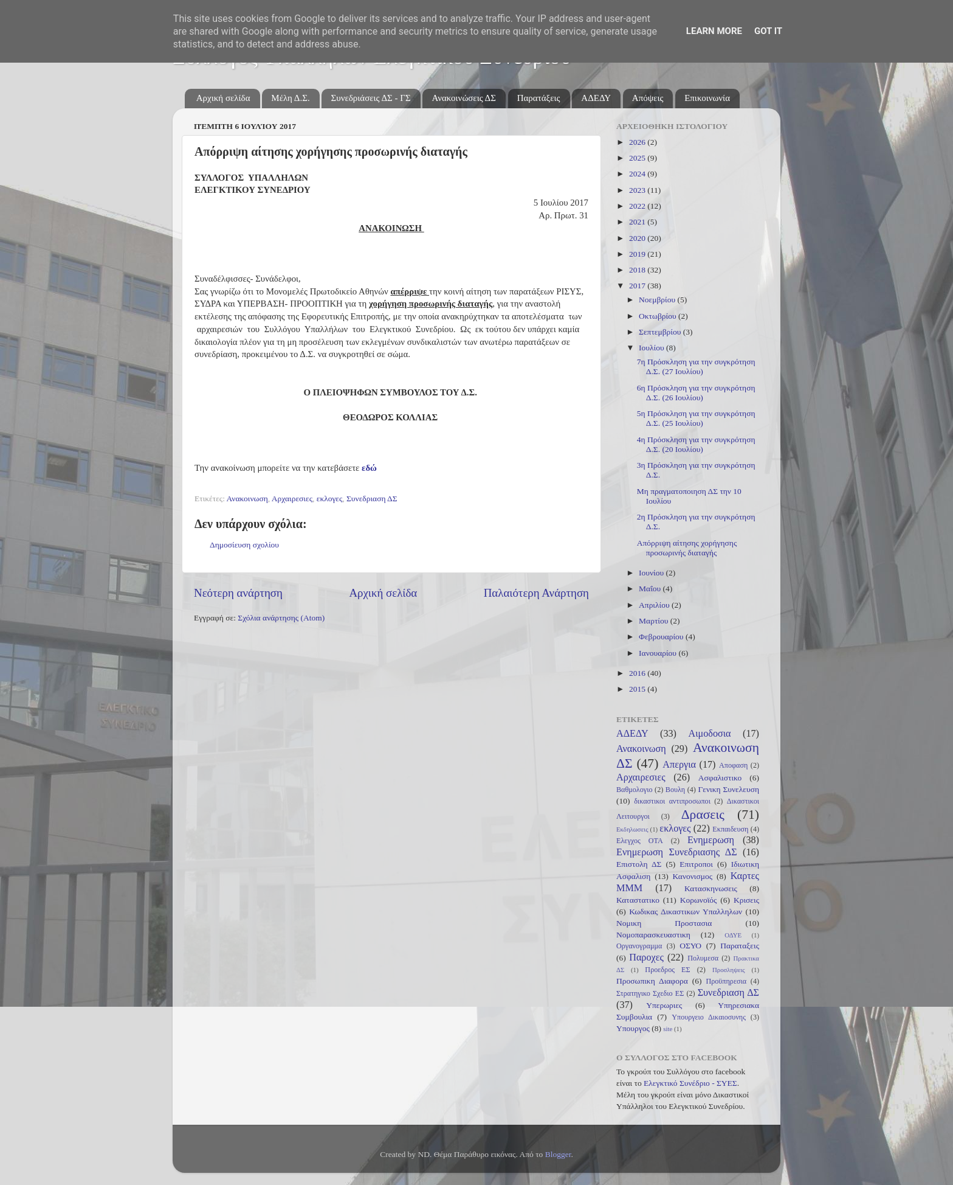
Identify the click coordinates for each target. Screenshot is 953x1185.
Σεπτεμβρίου (661, 331)
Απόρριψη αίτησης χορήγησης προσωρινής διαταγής (687, 547)
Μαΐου (651, 588)
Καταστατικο (637, 900)
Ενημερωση (710, 840)
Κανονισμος (693, 876)
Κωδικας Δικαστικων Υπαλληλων (685, 911)
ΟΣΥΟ (690, 945)
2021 (638, 221)
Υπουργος (633, 1028)
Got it (768, 31)
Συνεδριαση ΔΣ (371, 498)
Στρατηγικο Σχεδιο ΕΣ (650, 993)
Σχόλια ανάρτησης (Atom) (281, 617)
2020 (638, 238)
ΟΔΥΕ (732, 935)
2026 (638, 142)
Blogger (558, 1154)
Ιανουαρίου (658, 653)
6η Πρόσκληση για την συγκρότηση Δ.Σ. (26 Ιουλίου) (696, 392)
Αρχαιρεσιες (292, 498)
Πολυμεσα (702, 958)
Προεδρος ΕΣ (667, 969)
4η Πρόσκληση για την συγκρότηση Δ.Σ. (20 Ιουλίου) (696, 444)
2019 (638, 254)
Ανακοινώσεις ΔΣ (463, 98)
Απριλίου (655, 605)
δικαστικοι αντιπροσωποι (672, 801)
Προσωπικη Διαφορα (652, 980)
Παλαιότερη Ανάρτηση (536, 592)
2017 (638, 285)
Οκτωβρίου (658, 316)
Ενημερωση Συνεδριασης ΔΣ (676, 852)
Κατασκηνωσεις (710, 888)
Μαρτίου (654, 620)
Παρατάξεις (538, 98)
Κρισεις (746, 900)
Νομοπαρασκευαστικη (653, 934)
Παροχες (646, 957)
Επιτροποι (696, 864)
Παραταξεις (739, 945)
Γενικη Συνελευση (728, 789)
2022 (638, 205)
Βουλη (675, 789)
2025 (638, 157)
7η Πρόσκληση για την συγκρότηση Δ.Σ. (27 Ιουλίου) (696, 366)
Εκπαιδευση (730, 829)
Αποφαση (733, 765)
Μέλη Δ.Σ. (290, 98)
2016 (638, 673)
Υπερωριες (664, 1005)
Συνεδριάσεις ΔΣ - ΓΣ (370, 98)
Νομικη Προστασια (664, 923)
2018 (638, 269)
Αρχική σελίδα (223, 98)
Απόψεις (648, 98)
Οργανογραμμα (639, 946)
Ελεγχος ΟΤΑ (639, 840)
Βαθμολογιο (634, 789)
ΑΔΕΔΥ (596, 98)
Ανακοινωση (247, 498)
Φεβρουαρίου (662, 636)
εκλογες (330, 498)
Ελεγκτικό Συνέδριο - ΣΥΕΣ (690, 1083)
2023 (638, 190)
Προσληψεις (728, 969)
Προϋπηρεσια (726, 981)
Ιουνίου (652, 572)
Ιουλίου (652, 347)
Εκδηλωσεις (632, 829)
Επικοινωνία (707, 98)
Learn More (714, 31)
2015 (638, 688)
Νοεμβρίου (658, 299)
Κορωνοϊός (698, 900)
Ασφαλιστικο (720, 777)
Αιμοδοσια (709, 733)
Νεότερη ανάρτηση (238, 592)
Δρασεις (702, 814)
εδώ (369, 468)
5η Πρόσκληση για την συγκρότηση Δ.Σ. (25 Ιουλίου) (696, 418)
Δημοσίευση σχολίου (244, 544)
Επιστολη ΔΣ (638, 864)
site (667, 1028)
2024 (638, 173)
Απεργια (679, 764)
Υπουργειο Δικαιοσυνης (709, 1017)
